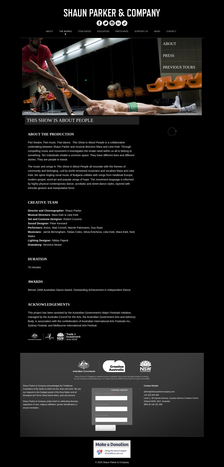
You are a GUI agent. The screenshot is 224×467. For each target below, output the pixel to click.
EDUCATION (103, 31)
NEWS (157, 31)
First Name (101, 404)
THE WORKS (65, 31)
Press (168, 55)
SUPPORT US (141, 31)
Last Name (101, 415)
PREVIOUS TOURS (179, 67)
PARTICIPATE (121, 31)
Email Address (105, 393)
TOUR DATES (84, 31)
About (169, 43)
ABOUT (49, 31)
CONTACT (171, 31)
